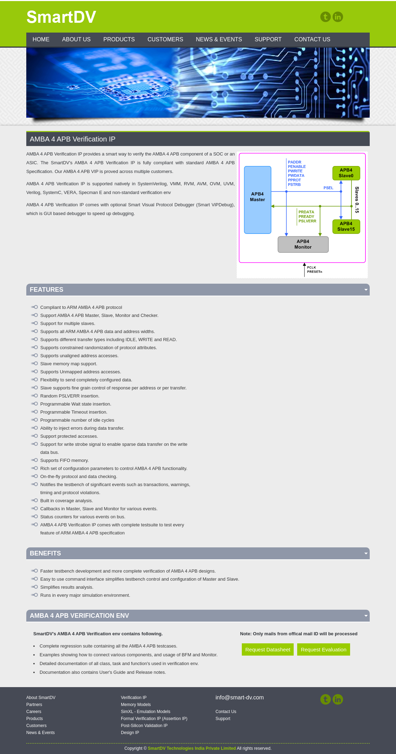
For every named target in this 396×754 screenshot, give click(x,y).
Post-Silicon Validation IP (144, 725)
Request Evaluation (323, 649)
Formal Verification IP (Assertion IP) (154, 718)
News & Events (219, 39)
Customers (165, 39)
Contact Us (312, 39)
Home (41, 39)
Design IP (130, 732)
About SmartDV (40, 697)
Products (119, 39)
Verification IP (133, 697)
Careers (33, 711)
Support (268, 39)
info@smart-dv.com (240, 697)
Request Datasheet (267, 649)
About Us (76, 39)
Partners (34, 704)
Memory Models (136, 704)
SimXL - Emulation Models (145, 711)
